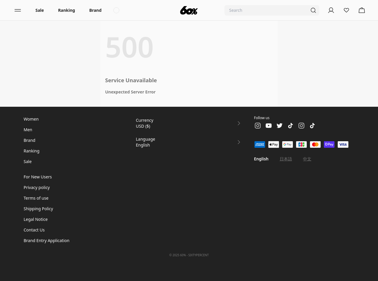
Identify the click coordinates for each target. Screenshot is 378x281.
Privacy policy (37, 187)
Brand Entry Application (46, 240)
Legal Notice (36, 219)
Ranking (66, 10)
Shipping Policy (38, 208)
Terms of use (36, 198)
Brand (95, 10)
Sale (39, 10)
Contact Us (34, 230)
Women (31, 119)
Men (28, 129)
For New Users (38, 177)
